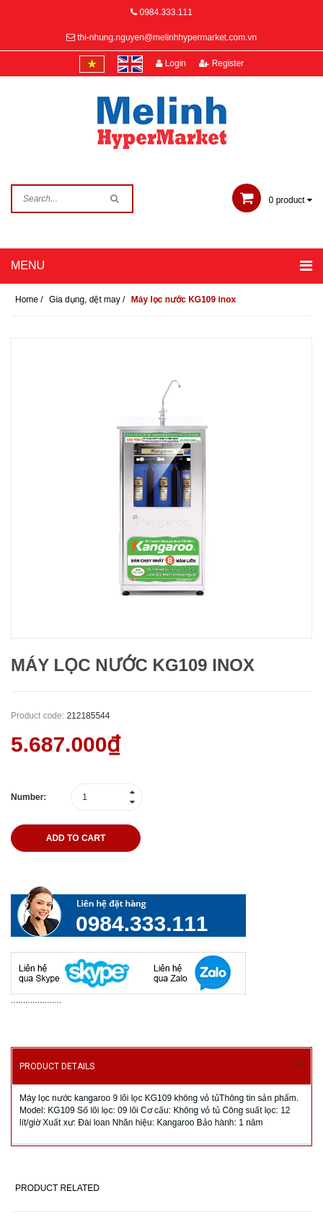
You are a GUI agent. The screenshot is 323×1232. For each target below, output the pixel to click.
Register (221, 63)
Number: (28, 797)
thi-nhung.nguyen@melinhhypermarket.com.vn (167, 37)
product (272, 200)
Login (171, 63)
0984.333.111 (165, 12)
